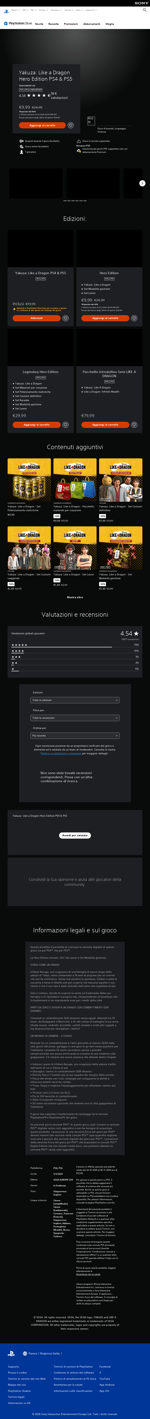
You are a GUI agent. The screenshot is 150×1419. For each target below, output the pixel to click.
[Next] (142, 180)
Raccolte (53, 20)
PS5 (24, 10)
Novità (68, 10)
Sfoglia (109, 20)
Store (78, 10)
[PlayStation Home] (6, 10)
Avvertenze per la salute (88, 1270)
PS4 (32, 10)
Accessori (55, 10)
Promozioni (71, 20)
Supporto (90, 10)
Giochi (14, 10)
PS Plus (42, 10)
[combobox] (74, 697)
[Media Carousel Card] (35, 180)
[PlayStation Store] (19, 20)
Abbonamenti (91, 20)
